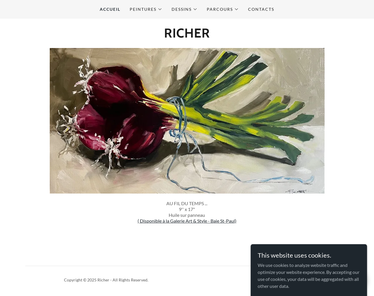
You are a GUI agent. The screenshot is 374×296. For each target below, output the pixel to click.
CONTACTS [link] (261, 9)
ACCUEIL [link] (110, 9)
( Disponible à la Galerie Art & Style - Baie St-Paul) (187, 221)
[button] (146, 9)
